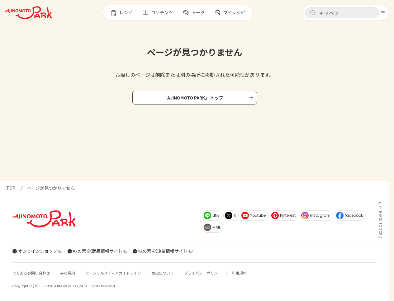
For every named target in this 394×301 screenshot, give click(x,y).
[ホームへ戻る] (28, 12)
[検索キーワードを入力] (347, 12)
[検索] (312, 13)
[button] (342, 12)
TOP (10, 188)
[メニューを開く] (383, 12)
